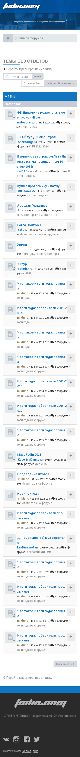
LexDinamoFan (27, 547)
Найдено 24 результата (60, 83)
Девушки (41, 464)
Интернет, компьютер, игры (39, 234)
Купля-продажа (37, 195)
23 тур (22, 264)
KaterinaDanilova (30, 459)
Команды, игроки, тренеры (40, 254)
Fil (19, 210)
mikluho (22, 293)
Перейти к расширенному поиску (29, 69)
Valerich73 (25, 269)
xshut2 (23, 230)
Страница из (33, 83)
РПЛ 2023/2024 (38, 146)
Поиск (37, 76)
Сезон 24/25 (29, 127)
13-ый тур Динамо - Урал (36, 137)
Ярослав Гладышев (32, 205)
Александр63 (27, 142)
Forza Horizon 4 (29, 225)
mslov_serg (25, 122)
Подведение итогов (33, 474)
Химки (22, 244)
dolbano (24, 249)
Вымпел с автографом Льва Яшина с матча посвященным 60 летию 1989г (41, 161)
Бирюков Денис (30, 751)
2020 (28, 273)
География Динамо (39, 552)
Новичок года (28, 493)
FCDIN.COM (21, 6)
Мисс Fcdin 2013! (29, 454)
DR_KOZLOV (26, 191)
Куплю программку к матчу (38, 186)
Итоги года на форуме (37, 483)
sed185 (22, 171)
